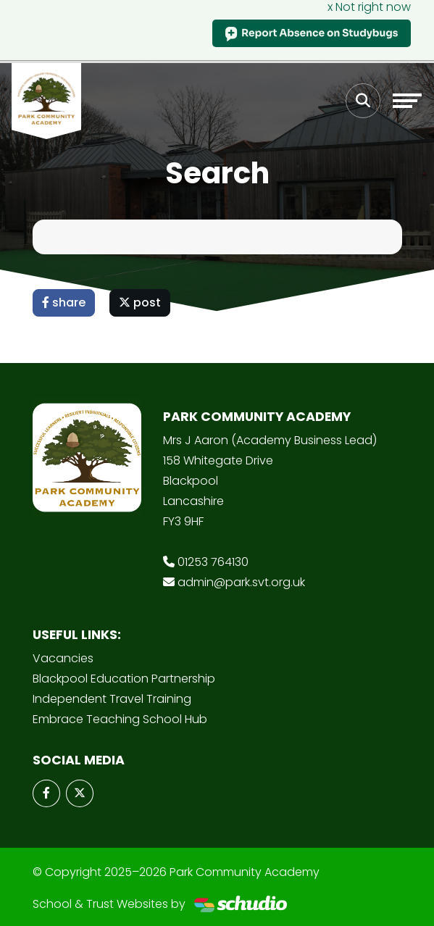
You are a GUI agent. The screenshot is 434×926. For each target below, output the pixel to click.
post (140, 302)
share (63, 302)
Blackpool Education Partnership (124, 678)
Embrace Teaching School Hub (120, 719)
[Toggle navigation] (407, 101)
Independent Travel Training (112, 699)
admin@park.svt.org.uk (241, 582)
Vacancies (63, 658)
